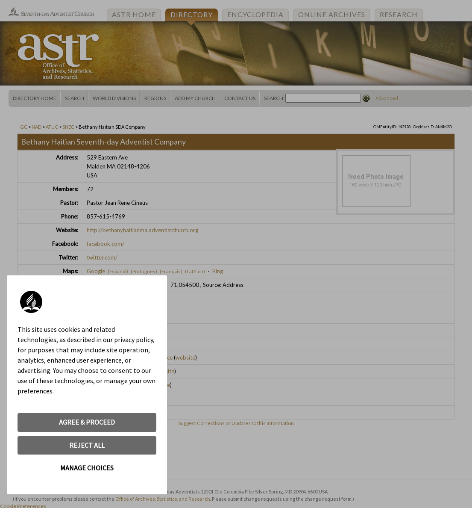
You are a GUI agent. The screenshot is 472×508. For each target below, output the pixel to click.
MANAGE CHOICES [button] (87, 468)
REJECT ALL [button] (87, 445)
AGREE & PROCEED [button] (87, 422)
